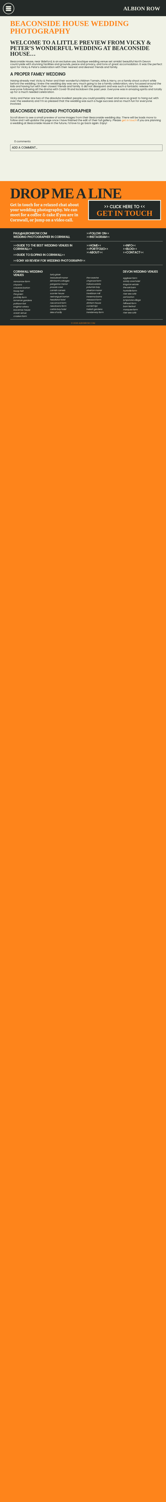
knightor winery (21, 306)
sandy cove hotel (131, 281)
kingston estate (130, 284)
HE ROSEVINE (92, 277)
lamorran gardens (22, 300)
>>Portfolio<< (97, 249)
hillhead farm (129, 303)
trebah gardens (94, 309)
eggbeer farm (130, 278)
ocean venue (19, 312)
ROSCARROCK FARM (58, 302)
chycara (17, 284)
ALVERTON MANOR (94, 290)
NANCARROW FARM (21, 281)
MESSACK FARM (93, 299)
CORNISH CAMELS (57, 290)
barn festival (129, 306)
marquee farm (130, 309)
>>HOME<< (93, 245)
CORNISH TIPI (91, 306)
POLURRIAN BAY (93, 287)
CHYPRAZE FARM (93, 280)
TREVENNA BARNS (94, 296)
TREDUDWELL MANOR (59, 277)
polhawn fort (19, 303)
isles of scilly (56, 312)
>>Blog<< (130, 249)
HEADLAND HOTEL (57, 299)
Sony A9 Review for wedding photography (49, 261)
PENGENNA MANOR (59, 284)
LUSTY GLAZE (55, 274)
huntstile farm (130, 290)
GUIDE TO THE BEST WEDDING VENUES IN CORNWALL (42, 247)
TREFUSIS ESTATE (93, 284)
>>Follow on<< (97, 233)
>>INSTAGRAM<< (98, 237)
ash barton (128, 296)
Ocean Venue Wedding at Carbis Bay (34, 165)
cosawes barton (21, 287)
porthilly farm (19, 297)
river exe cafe (129, 293)
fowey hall (18, 291)
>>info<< (129, 245)
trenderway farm (94, 312)
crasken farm (20, 316)
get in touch (129, 120)
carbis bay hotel (58, 309)
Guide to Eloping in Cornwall (39, 255)
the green (18, 294)
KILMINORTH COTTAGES (59, 280)
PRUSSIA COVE (56, 287)
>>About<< (94, 252)
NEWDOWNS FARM (58, 306)
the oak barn (129, 287)
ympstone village (132, 300)
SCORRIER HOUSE (57, 293)
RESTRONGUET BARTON (59, 296)
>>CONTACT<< (133, 252)
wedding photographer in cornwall (41, 237)
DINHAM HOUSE (93, 302)
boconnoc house (21, 309)
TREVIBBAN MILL (93, 293)
